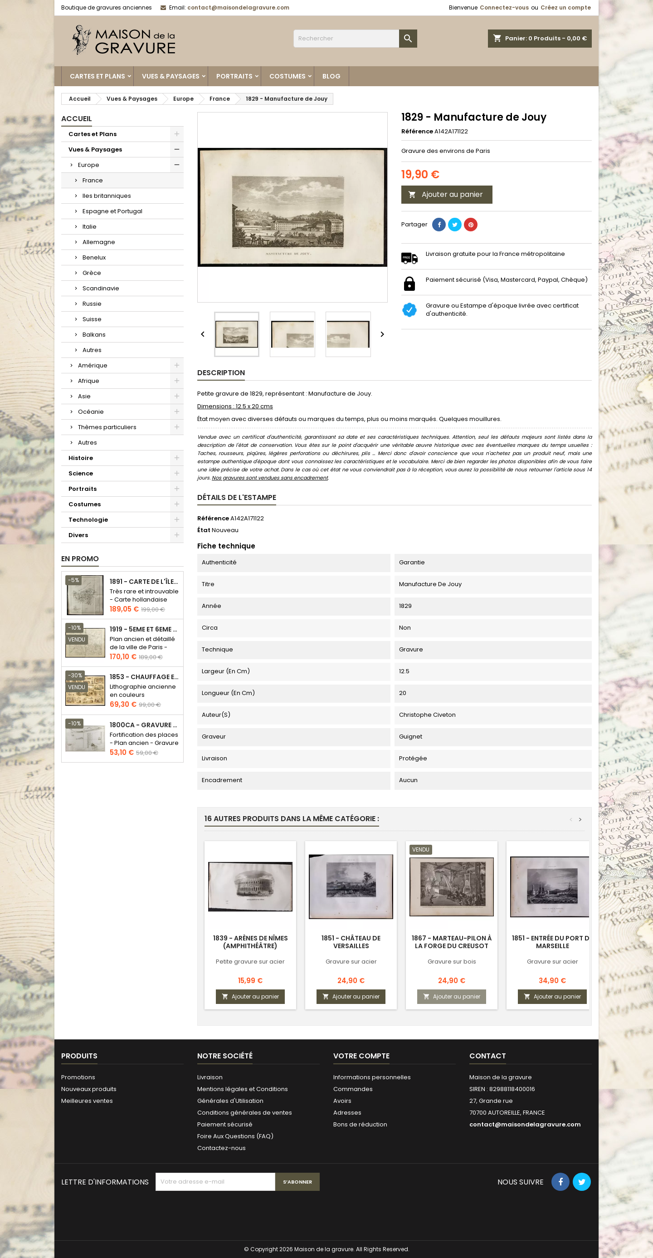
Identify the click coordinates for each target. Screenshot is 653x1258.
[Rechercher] (355, 38)
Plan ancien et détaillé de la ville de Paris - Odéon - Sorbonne (142, 647)
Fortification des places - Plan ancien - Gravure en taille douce (144, 742)
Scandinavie (101, 288)
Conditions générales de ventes (244, 1112)
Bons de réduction (360, 1124)
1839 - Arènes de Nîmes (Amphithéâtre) (250, 942)
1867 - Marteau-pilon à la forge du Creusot (452, 942)
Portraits (234, 76)
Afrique (88, 381)
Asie (84, 396)
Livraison (210, 1077)
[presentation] (224, 1213)
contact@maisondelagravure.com (238, 7)
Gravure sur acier (351, 961)
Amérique (92, 365)
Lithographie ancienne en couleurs (143, 690)
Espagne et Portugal (112, 211)
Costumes (287, 76)
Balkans (94, 334)
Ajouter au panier (445, 194)
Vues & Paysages (171, 76)
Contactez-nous (221, 1148)
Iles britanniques (107, 195)
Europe (88, 165)
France (93, 180)
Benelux (94, 257)
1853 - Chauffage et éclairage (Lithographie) (145, 677)
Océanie (91, 411)
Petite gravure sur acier (250, 961)
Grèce (92, 273)
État (203, 530)
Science (80, 473)
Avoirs (342, 1100)
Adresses (347, 1112)
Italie (90, 226)
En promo (80, 558)
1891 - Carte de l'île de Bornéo (145, 582)
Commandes (353, 1089)
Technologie (88, 519)
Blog (331, 76)
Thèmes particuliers (107, 427)
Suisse (92, 319)
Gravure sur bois (452, 961)
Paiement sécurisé (225, 1124)
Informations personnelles (372, 1077)
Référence (417, 131)
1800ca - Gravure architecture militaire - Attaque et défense (145, 725)
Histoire (80, 458)
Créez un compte (566, 7)
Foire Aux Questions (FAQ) (235, 1136)
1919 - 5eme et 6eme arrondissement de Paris (145, 629)
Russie (92, 303)
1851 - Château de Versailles (351, 942)
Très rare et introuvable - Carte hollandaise (144, 595)
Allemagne (99, 242)
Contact (487, 1056)
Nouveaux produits (89, 1089)
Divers (78, 535)
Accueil (76, 118)
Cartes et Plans (97, 76)
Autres (92, 350)
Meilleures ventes (87, 1100)
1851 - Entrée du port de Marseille (552, 942)
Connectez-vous (504, 7)
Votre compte (361, 1056)
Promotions (78, 1077)
